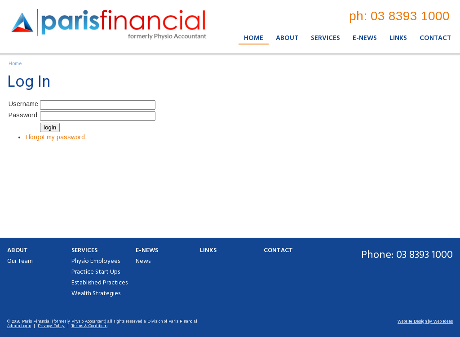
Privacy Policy (51, 326)
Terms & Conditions (89, 326)
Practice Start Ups (95, 272)
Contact (435, 38)
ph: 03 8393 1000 (399, 16)
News (143, 261)
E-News (365, 38)
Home (253, 38)
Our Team (20, 261)
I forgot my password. (56, 137)
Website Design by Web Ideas (425, 321)
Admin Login (19, 326)
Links (398, 38)
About (287, 38)
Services (325, 38)
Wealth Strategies (95, 293)
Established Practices (99, 283)
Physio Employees (95, 261)
